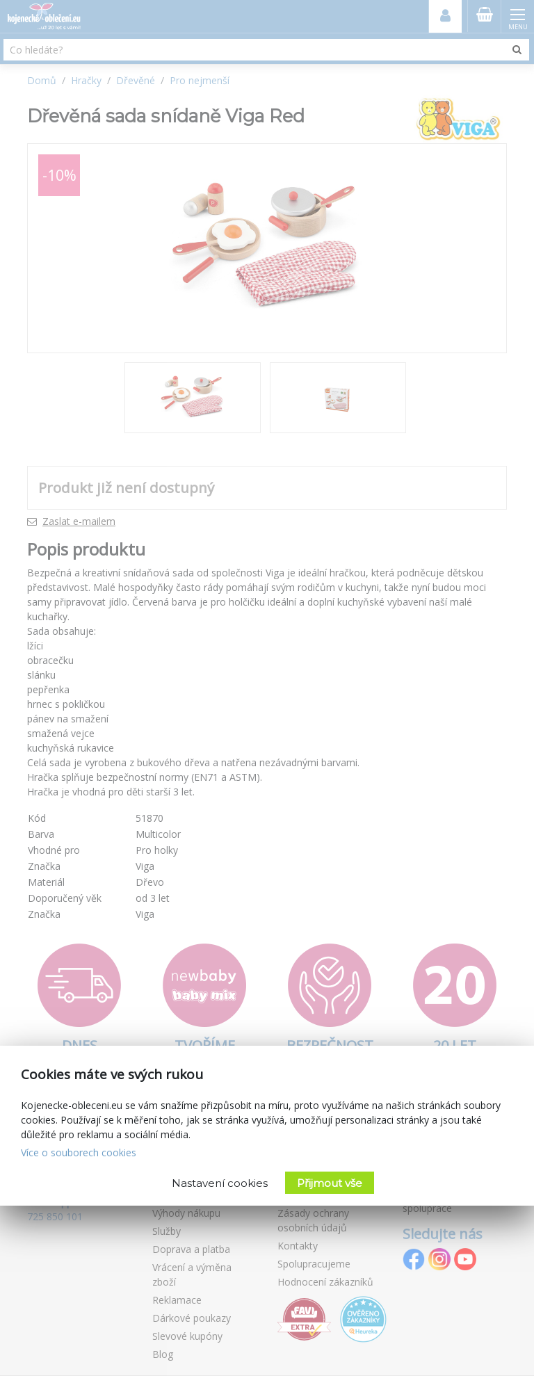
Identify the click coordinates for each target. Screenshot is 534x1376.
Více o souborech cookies (78, 1152)
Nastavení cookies (220, 1183)
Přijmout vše (329, 1183)
